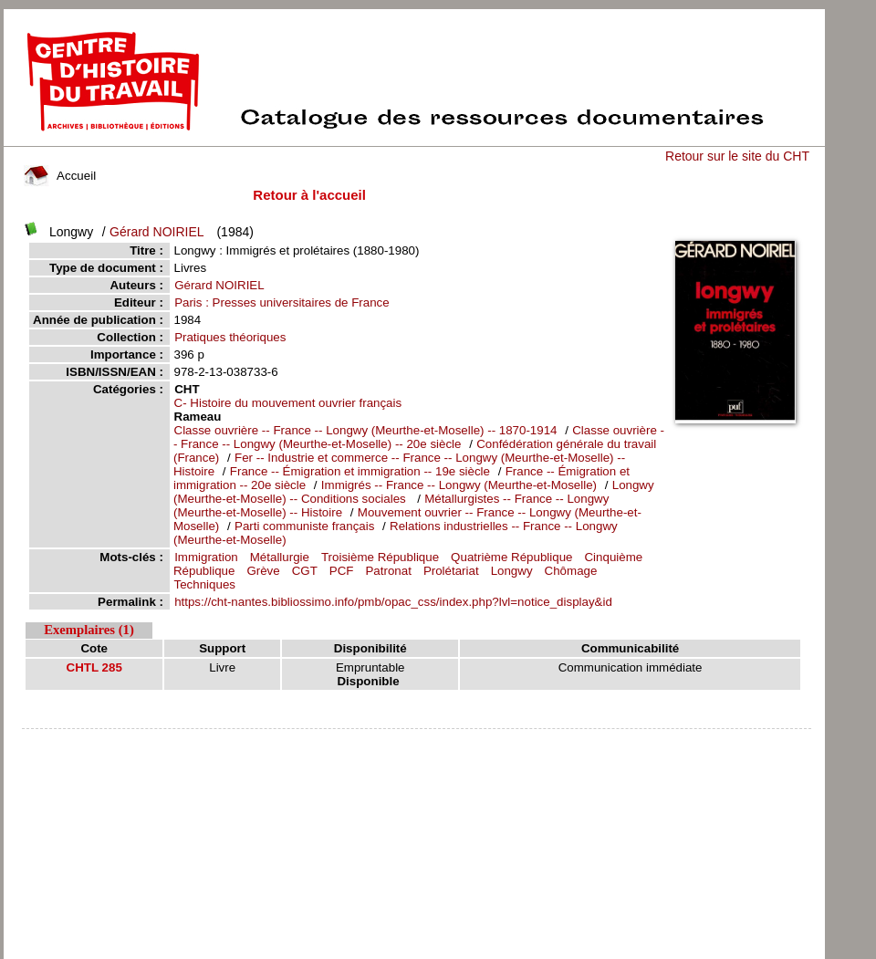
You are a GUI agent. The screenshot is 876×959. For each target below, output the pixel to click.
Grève (262, 571)
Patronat (388, 571)
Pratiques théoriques (230, 337)
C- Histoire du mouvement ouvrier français (288, 403)
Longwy (512, 571)
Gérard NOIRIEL (156, 231)
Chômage (571, 571)
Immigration (206, 557)
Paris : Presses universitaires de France (282, 302)
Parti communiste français (306, 526)
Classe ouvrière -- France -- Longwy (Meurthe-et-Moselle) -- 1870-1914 (366, 430)
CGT (305, 571)
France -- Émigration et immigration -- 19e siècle (360, 471)
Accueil (60, 175)
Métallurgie (279, 557)
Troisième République (380, 557)
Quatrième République (511, 557)
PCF (341, 571)
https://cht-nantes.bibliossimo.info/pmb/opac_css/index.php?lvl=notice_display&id (393, 602)
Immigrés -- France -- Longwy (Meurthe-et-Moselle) (459, 485)
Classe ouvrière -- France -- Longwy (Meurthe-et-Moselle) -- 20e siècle (418, 437)
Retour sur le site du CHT (737, 156)
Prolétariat (451, 571)
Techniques (204, 584)
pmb (416, 740)
